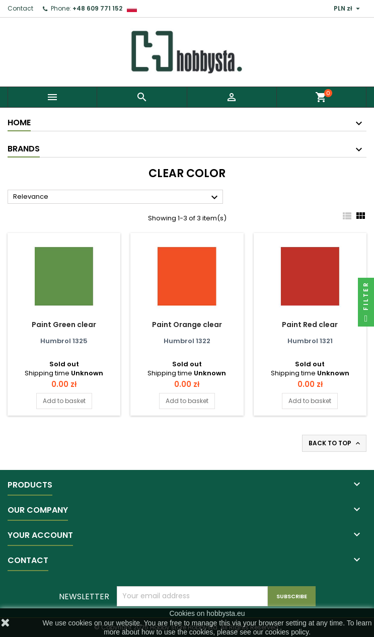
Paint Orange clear (187, 325)
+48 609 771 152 (97, 8)
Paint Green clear (64, 325)
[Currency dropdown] (348, 8)
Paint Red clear (310, 325)
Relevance (116, 197)
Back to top (335, 443)
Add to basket (64, 400)
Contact (20, 8)
